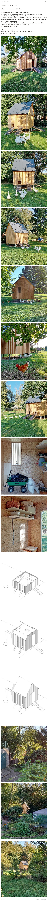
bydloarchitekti (5, 1)
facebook (38, 899)
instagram (44, 899)
